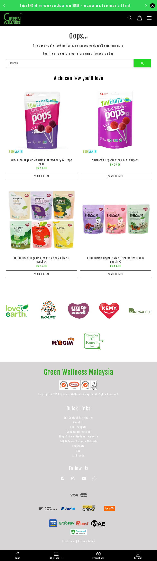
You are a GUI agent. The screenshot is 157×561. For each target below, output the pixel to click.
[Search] (70, 63)
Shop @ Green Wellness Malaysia (78, 436)
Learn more (76, 8)
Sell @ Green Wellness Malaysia (78, 441)
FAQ (78, 450)
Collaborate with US (79, 431)
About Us (78, 422)
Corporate (78, 446)
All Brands (78, 455)
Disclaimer (68, 541)
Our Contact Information (78, 417)
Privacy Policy (86, 541)
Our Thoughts (78, 427)
